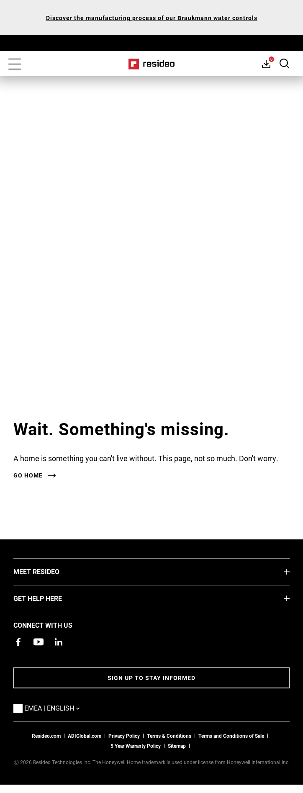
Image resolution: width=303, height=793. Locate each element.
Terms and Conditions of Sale (231, 735)
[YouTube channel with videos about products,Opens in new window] (38, 642)
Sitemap (177, 745)
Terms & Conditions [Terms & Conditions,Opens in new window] (169, 735)
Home (151, 64)
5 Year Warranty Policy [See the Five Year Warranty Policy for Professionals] (135, 745)
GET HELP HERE (50, 598)
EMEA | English (64, 707)
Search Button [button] (285, 64)
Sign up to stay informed (151, 678)
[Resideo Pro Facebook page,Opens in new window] (18, 642)
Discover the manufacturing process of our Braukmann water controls (151, 18)
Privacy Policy (124, 735)
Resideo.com (46, 735)
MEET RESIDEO (49, 571)
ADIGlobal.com (84, 735)
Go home (28, 475)
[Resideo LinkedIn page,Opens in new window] (59, 642)
